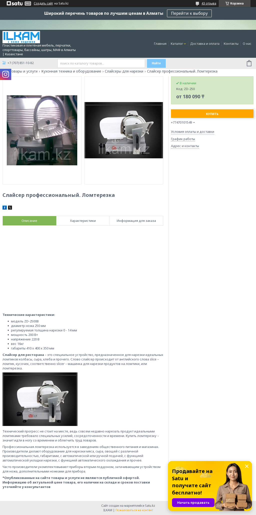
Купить (212, 114)
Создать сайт (43, 3)
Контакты (231, 43)
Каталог (177, 43)
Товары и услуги (24, 71)
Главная (160, 43)
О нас (247, 43)
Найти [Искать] (156, 63)
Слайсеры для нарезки (124, 71)
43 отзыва (209, 3)
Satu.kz (150, 505)
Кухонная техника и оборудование (71, 71)
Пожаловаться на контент (134, 510)
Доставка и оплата (205, 43)
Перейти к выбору (189, 13)
